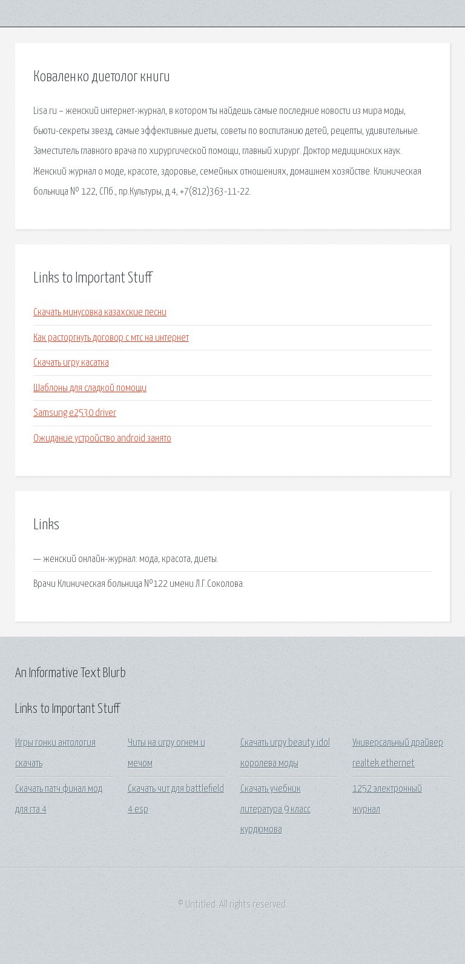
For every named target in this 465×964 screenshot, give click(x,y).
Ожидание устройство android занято (102, 438)
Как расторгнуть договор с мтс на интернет (111, 338)
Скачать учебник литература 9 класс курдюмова (275, 809)
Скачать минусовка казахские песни (100, 312)
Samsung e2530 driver (74, 413)
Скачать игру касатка (71, 363)
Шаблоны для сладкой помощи (90, 388)
